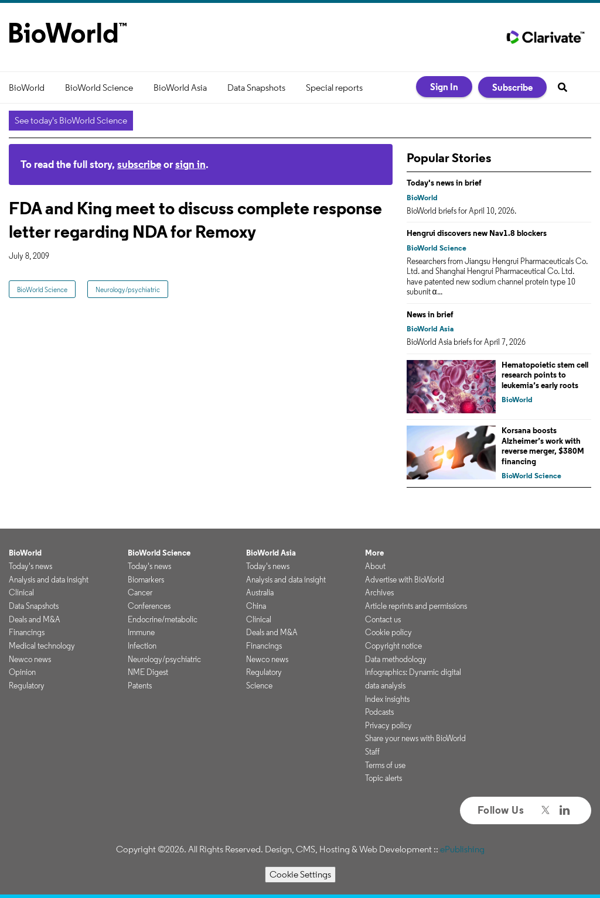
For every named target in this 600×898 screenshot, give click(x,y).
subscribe (139, 164)
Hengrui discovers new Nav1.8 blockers (477, 233)
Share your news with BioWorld (415, 738)
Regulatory (27, 685)
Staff (372, 751)
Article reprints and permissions (416, 606)
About (375, 566)
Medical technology (42, 645)
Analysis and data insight (48, 579)
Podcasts (379, 712)
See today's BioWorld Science (71, 120)
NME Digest (148, 672)
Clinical (21, 592)
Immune (141, 632)
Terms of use (385, 765)
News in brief (430, 314)
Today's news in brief (444, 182)
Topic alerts (383, 778)
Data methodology (396, 659)
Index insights (387, 699)
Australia (260, 592)
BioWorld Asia (180, 87)
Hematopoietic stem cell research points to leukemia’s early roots (545, 374)
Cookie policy (388, 632)
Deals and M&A (34, 619)
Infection (142, 645)
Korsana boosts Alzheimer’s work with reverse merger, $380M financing (543, 446)
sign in (190, 164)
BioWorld (27, 87)
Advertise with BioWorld (404, 579)
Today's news (30, 566)
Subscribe (512, 87)
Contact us (383, 619)
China (256, 606)
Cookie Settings (300, 874)
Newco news (30, 659)
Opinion (22, 672)
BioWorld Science (99, 87)
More (374, 552)
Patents (140, 685)
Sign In (444, 86)
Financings (27, 632)
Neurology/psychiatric (128, 289)
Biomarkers (146, 579)
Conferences (149, 606)
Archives (379, 592)
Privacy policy (388, 725)
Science (259, 685)
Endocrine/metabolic (162, 619)
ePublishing (462, 849)
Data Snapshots (256, 87)
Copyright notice (393, 645)
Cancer (140, 592)
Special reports (334, 87)
